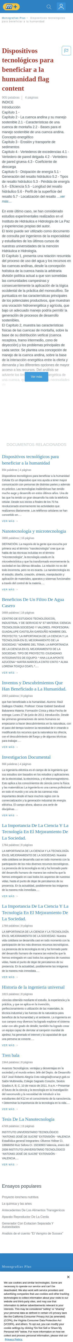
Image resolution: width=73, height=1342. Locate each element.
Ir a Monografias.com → (19, 1318)
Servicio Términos (14, 1280)
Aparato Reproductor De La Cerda (25, 1216)
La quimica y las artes (17, 1203)
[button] (66, 70)
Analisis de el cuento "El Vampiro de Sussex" (32, 1233)
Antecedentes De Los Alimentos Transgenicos (33, 1210)
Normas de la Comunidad (19, 1296)
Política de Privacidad (17, 1285)
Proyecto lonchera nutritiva (20, 1197)
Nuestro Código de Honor (19, 1302)
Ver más (36, 376)
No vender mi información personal (26, 1307)
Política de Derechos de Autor (22, 1291)
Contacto (8, 1275)
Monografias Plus (14, 18)
